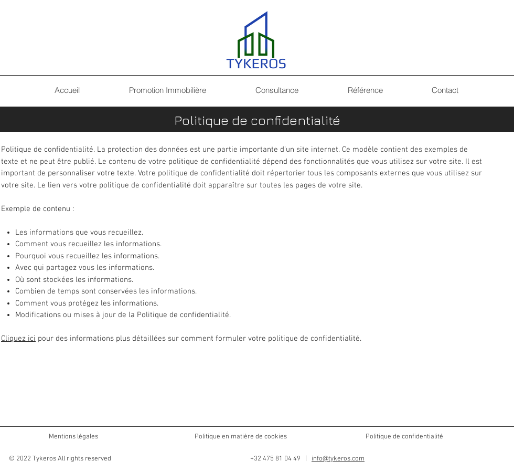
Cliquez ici (18, 338)
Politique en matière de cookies (241, 437)
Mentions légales (73, 437)
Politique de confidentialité (404, 437)
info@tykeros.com (338, 459)
